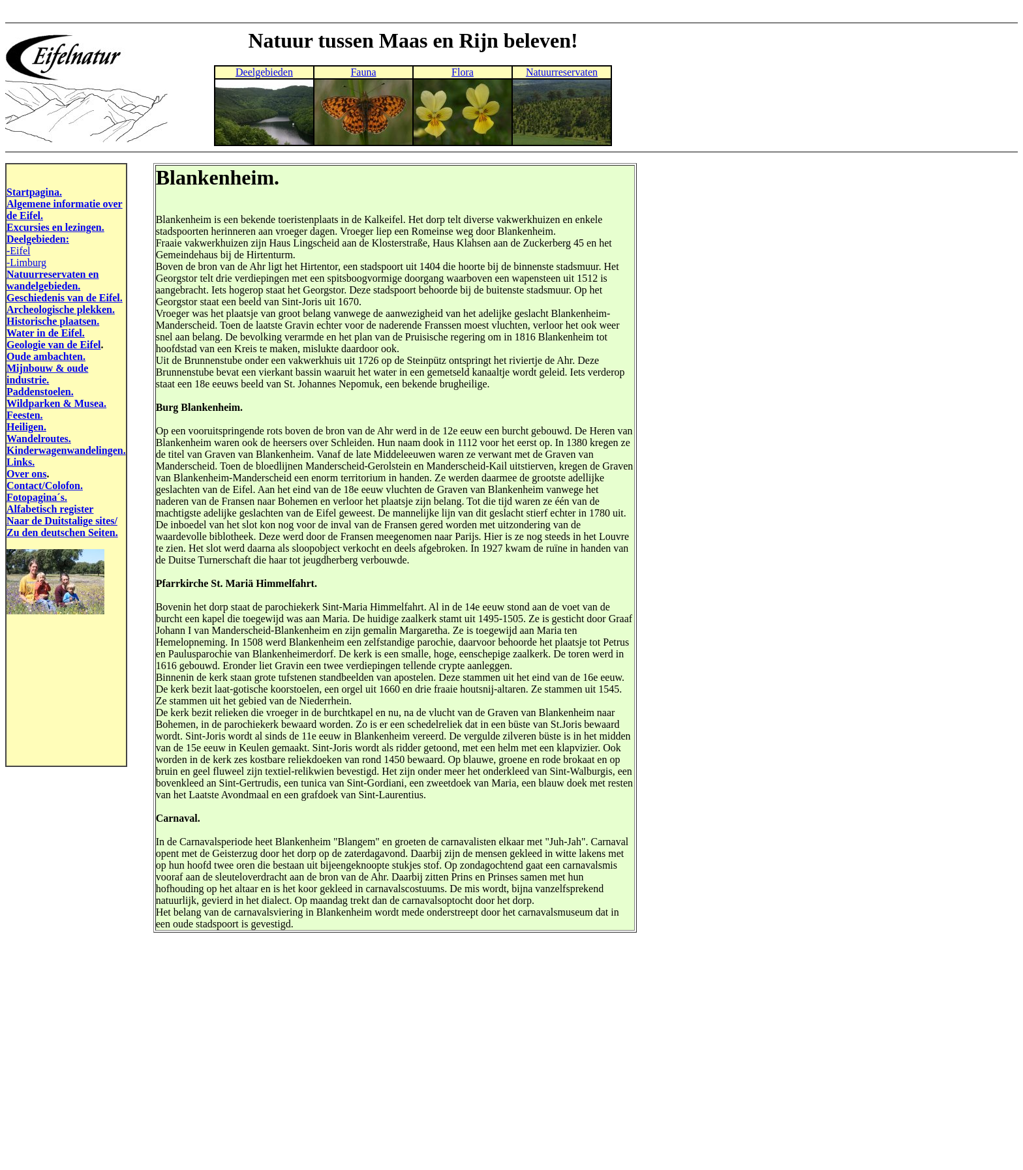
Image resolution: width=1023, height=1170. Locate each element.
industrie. (28, 379)
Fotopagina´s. (37, 497)
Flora (462, 72)
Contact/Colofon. (45, 485)
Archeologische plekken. (61, 309)
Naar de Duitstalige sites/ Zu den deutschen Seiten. (62, 526)
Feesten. (25, 415)
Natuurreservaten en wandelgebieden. (53, 280)
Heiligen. (26, 426)
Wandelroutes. (39, 438)
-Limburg (26, 262)
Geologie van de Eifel (53, 344)
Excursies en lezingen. (55, 227)
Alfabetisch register (50, 509)
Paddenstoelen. (40, 391)
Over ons (26, 473)
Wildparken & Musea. (56, 403)
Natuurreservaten (562, 72)
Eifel (20, 250)
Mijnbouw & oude (47, 368)
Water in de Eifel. (46, 332)
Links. (21, 462)
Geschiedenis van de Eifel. (65, 297)
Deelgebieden (264, 72)
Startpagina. (34, 192)
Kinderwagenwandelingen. (66, 450)
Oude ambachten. (46, 356)
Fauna (363, 72)
